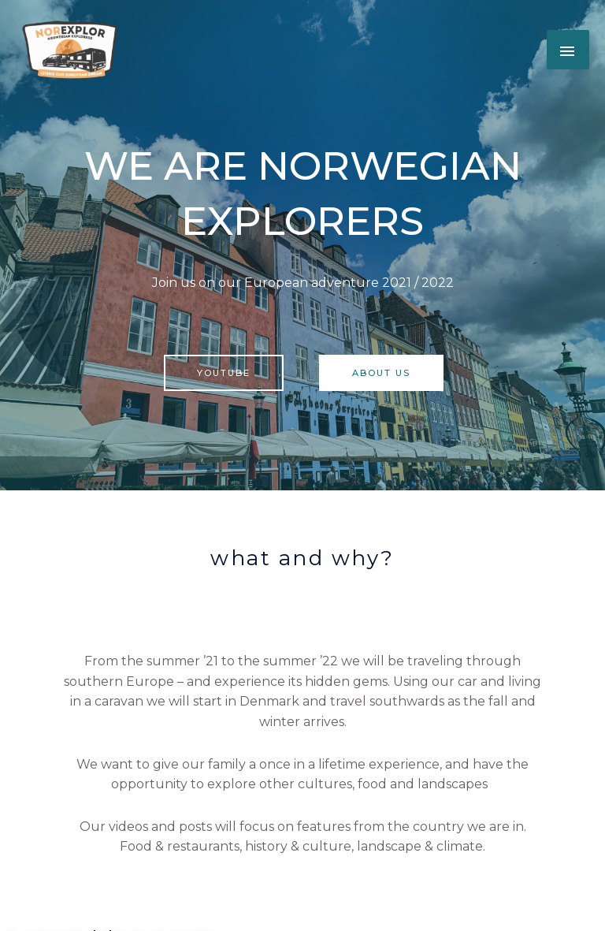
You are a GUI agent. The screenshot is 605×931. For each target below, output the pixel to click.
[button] (71, 50)
